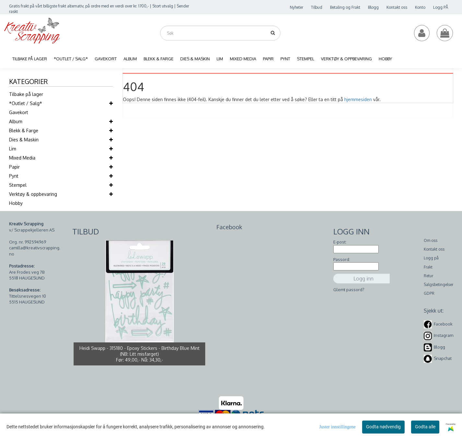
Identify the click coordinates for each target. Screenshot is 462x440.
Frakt (428, 267)
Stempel (18, 185)
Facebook (443, 324)
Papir (14, 167)
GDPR (429, 293)
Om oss (430, 240)
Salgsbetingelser (438, 284)
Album (15, 121)
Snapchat (443, 358)
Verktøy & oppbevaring (33, 194)
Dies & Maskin (24, 139)
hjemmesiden (358, 99)
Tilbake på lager (26, 94)
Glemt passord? (348, 289)
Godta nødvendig (383, 426)
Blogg (373, 7)
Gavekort (18, 112)
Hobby (16, 203)
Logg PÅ (440, 7)
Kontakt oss (396, 7)
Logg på (431, 258)
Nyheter (296, 7)
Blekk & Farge (23, 130)
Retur (428, 275)
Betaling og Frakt (345, 7)
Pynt (13, 176)
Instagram (443, 335)
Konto (420, 7)
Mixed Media (22, 158)
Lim (12, 148)
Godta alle (425, 426)
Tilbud (316, 7)
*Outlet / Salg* (25, 103)
